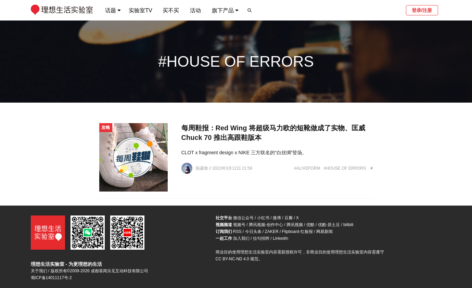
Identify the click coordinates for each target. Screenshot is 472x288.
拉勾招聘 (261, 238)
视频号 (239, 224)
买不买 (171, 10)
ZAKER (272, 231)
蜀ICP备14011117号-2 (51, 277)
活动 (195, 10)
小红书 (263, 217)
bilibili (348, 224)
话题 (110, 10)
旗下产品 (223, 10)
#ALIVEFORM (307, 168)
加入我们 (241, 238)
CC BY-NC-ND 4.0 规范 (237, 259)
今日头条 (253, 231)
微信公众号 (243, 217)
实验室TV (140, 10)
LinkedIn (280, 238)
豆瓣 (288, 217)
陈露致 (202, 168)
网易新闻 (324, 231)
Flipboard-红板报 (297, 231)
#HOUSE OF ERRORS (344, 168)
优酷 (310, 224)
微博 (277, 217)
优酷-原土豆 (329, 224)
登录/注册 (422, 10)
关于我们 (39, 271)
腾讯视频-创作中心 (266, 224)
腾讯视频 (294, 224)
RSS (237, 231)
